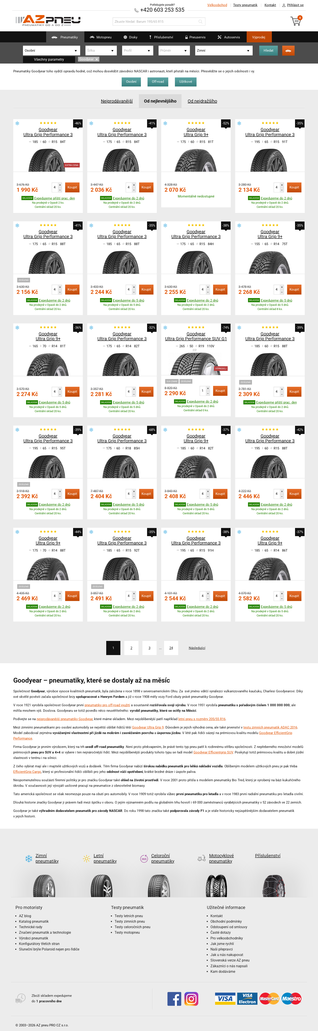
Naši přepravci (221, 946)
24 (171, 648)
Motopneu (98, 38)
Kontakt (270, 5)
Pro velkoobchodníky (226, 935)
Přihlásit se (292, 5)
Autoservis (226, 38)
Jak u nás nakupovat (226, 951)
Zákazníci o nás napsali (229, 962)
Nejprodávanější (117, 101)
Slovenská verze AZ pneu (230, 957)
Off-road (158, 82)
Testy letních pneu (129, 912)
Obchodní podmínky (226, 918)
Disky (127, 38)
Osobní (131, 82)
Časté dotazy (220, 929)
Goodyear (89, 59)
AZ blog (25, 912)
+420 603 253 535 (162, 10)
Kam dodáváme (222, 968)
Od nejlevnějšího (160, 101)
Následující (197, 648)
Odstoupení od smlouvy (228, 923)
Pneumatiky (62, 38)
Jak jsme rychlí (222, 940)
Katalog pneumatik (34, 918)
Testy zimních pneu (130, 918)
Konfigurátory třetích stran (39, 940)
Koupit (72, 187)
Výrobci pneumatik (33, 935)
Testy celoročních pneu (132, 923)
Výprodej (258, 37)
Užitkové (185, 82)
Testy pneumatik (245, 5)
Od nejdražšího (202, 101)
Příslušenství (161, 37)
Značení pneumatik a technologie (45, 929)
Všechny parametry (49, 59)
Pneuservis (193, 38)
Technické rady (30, 923)
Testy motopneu (127, 929)
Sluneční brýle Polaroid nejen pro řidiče (49, 946)
